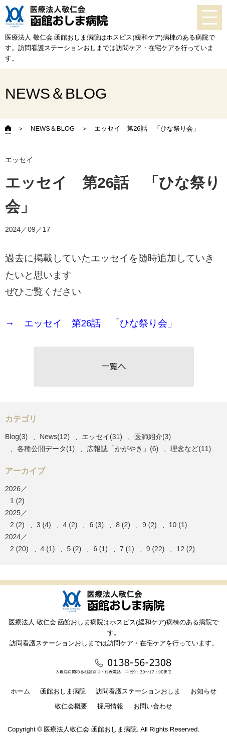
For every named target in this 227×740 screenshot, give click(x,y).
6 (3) (96, 525)
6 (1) (100, 549)
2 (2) (17, 525)
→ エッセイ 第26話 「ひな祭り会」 (91, 323)
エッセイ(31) (102, 437)
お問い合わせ (152, 706)
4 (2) (70, 525)
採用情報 (110, 706)
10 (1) (178, 525)
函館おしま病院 (63, 691)
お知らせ (203, 691)
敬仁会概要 (71, 706)
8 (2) (123, 525)
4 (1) (48, 549)
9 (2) (149, 525)
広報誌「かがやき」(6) (122, 449)
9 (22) (155, 549)
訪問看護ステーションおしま (138, 691)
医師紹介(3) (152, 437)
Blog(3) (16, 437)
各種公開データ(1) (46, 449)
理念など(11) (190, 449)
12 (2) (185, 549)
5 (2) (74, 549)
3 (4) (44, 525)
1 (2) (17, 501)
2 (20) (19, 549)
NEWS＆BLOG (53, 128)
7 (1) (127, 549)
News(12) (55, 437)
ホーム (20, 691)
